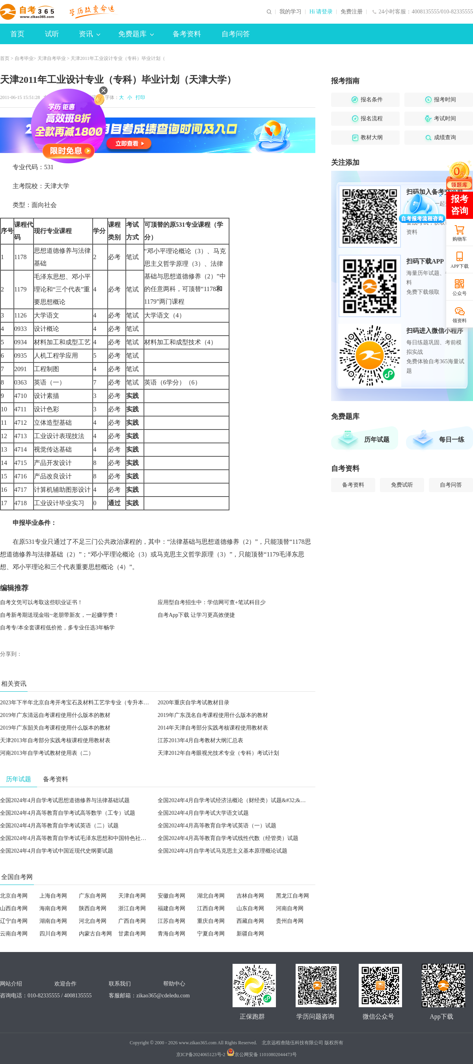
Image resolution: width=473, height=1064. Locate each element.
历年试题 (376, 439)
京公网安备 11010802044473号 (262, 1054)
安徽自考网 (171, 896)
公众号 (460, 293)
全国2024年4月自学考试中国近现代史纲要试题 (56, 851)
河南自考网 (290, 908)
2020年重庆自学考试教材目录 (193, 703)
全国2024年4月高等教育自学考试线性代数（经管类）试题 (228, 838)
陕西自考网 (92, 908)
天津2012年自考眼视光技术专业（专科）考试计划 (218, 753)
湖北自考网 (211, 896)
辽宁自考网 (14, 921)
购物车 (460, 239)
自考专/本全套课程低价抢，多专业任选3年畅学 (57, 628)
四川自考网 (53, 934)
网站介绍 (11, 984)
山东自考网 (250, 908)
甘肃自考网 (132, 934)
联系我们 (120, 984)
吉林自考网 (250, 896)
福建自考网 (171, 908)
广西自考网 (132, 921)
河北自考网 (92, 921)
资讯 (89, 34)
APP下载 (460, 266)
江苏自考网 (171, 921)
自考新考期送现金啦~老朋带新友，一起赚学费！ (59, 615)
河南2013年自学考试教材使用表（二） (47, 753)
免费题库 (136, 34)
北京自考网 (14, 896)
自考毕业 (24, 58)
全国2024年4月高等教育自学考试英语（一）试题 (217, 826)
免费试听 (402, 485)
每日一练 (451, 439)
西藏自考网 (250, 921)
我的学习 (290, 12)
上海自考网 (53, 896)
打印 (139, 97)
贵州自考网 (290, 921)
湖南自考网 (53, 921)
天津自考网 (132, 896)
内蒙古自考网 (95, 934)
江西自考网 (211, 908)
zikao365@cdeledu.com (163, 996)
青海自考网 (171, 934)
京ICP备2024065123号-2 (200, 1054)
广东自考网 (92, 896)
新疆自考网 (250, 934)
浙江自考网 (132, 908)
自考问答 (236, 34)
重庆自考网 (211, 921)
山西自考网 (14, 908)
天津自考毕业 (51, 58)
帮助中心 (174, 984)
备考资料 (187, 34)
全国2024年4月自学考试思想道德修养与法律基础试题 (65, 800)
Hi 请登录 (321, 12)
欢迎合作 (65, 984)
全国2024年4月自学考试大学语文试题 (203, 813)
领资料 (460, 320)
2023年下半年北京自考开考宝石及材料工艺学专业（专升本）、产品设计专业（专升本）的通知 (116, 703)
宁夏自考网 (211, 934)
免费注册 (352, 12)
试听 (52, 34)
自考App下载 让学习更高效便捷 (196, 615)
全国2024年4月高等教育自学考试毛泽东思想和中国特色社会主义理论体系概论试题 (100, 838)
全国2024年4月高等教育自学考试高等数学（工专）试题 (67, 813)
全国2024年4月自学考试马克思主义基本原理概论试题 (222, 851)
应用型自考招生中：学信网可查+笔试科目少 (212, 602)
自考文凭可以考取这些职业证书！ (41, 602)
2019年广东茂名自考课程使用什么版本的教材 (213, 715)
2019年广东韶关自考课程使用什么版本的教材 (55, 728)
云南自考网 (14, 934)
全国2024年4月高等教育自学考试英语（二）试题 (59, 826)
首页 (17, 34)
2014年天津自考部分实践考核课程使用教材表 (213, 728)
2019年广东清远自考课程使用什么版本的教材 (55, 715)
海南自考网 (53, 908)
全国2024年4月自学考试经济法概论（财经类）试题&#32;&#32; (234, 800)
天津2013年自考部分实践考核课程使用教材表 (55, 740)
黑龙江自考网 (292, 896)
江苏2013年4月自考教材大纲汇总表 (200, 740)
